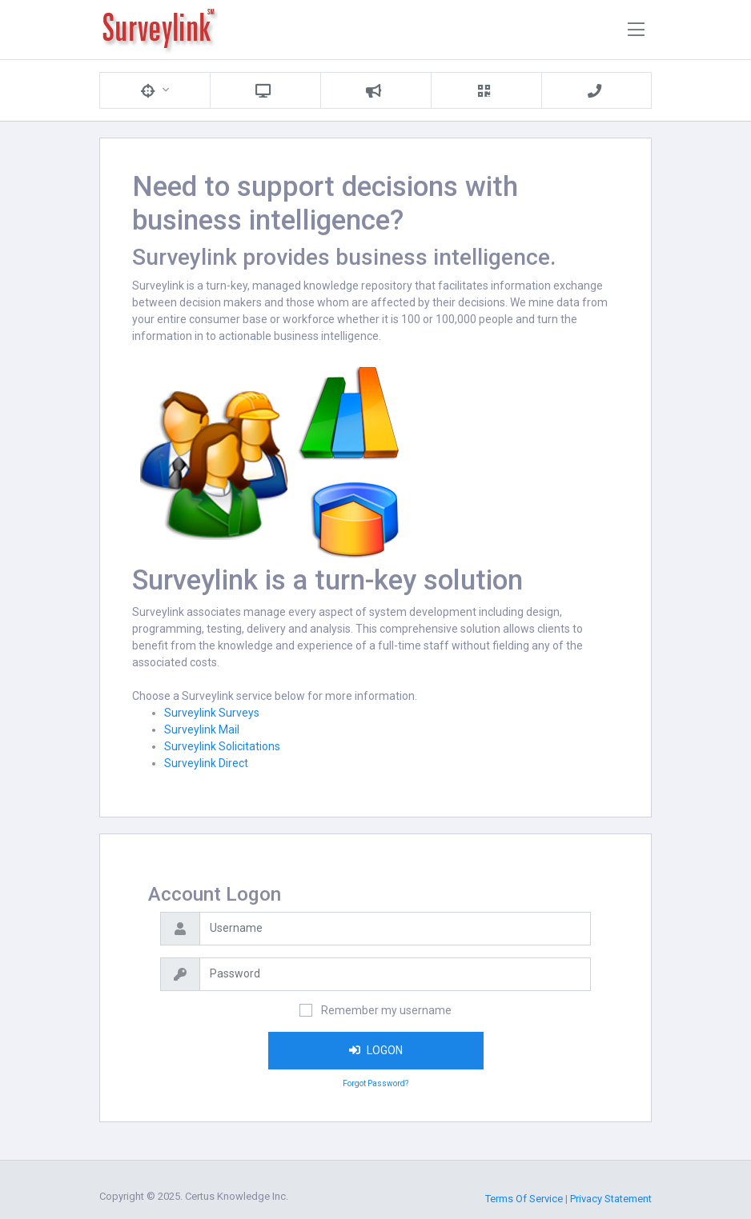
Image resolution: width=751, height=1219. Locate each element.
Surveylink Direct (206, 763)
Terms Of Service (524, 1199)
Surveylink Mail (201, 729)
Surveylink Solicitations (222, 746)
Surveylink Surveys (211, 712)
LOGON (376, 1050)
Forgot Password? (375, 1083)
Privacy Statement (611, 1199)
